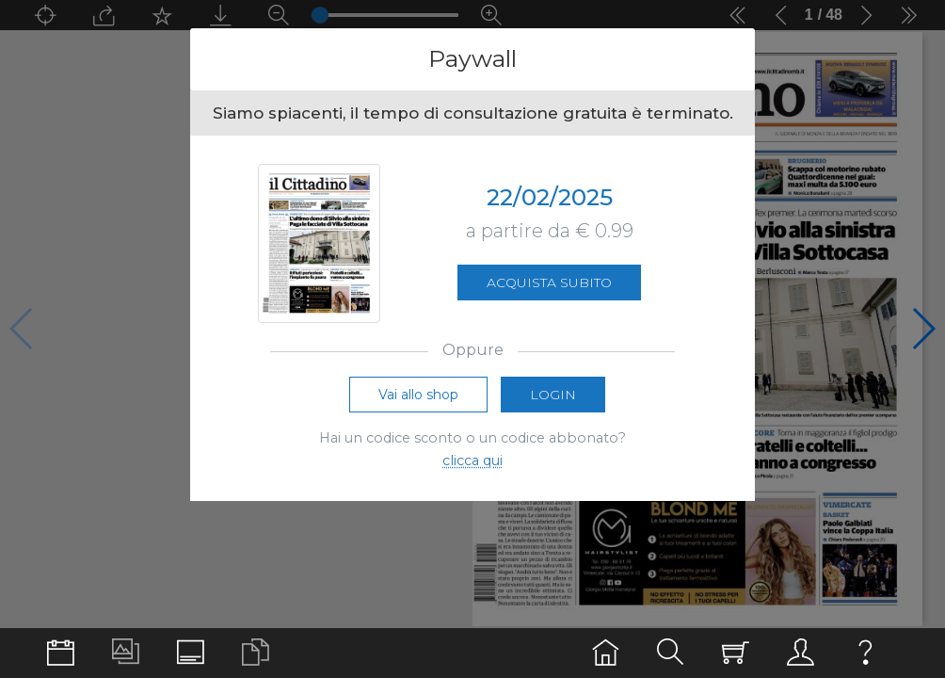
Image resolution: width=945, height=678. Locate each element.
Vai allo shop (418, 394)
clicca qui (472, 460)
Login (553, 394)
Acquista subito (549, 282)
